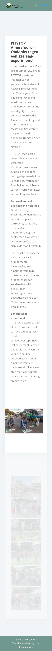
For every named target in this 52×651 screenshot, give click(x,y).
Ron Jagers (31, 639)
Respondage (26, 647)
